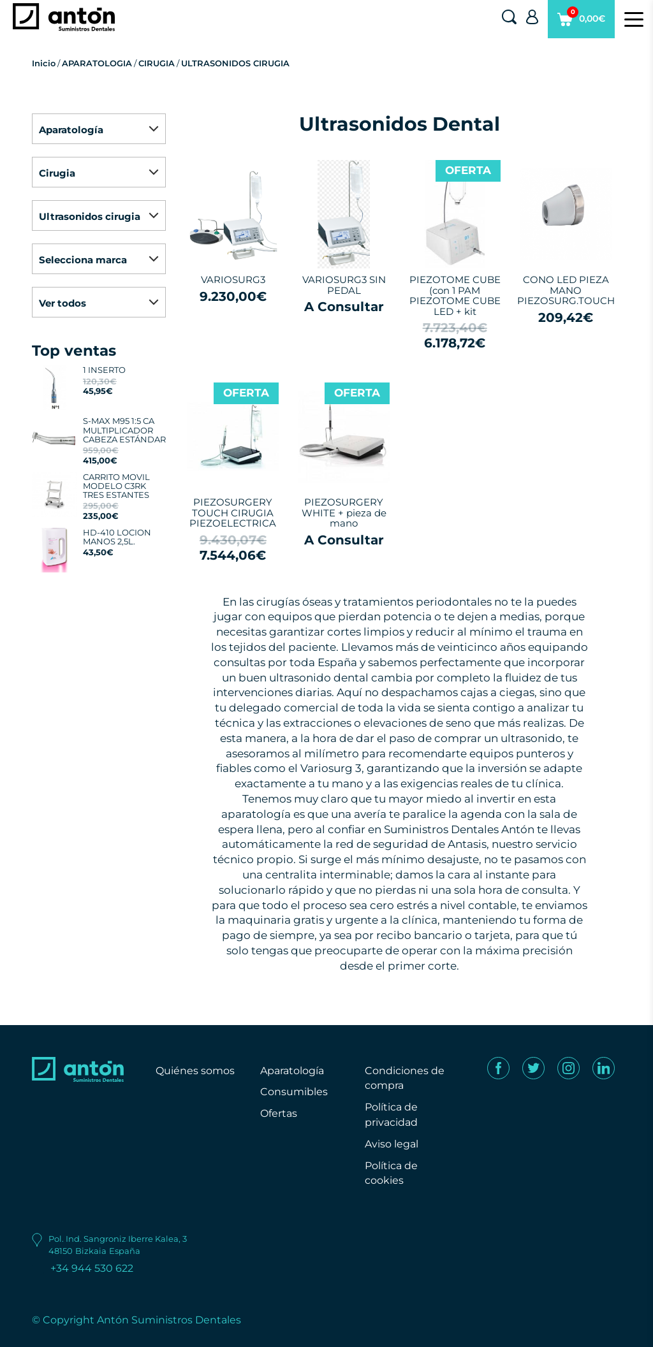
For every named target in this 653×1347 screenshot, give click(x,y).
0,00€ (581, 22)
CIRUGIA (156, 63)
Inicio (43, 63)
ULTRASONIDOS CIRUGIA (235, 63)
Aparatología (292, 1071)
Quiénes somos (195, 1071)
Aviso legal (391, 1144)
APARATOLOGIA (97, 63)
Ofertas (278, 1113)
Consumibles (294, 1092)
